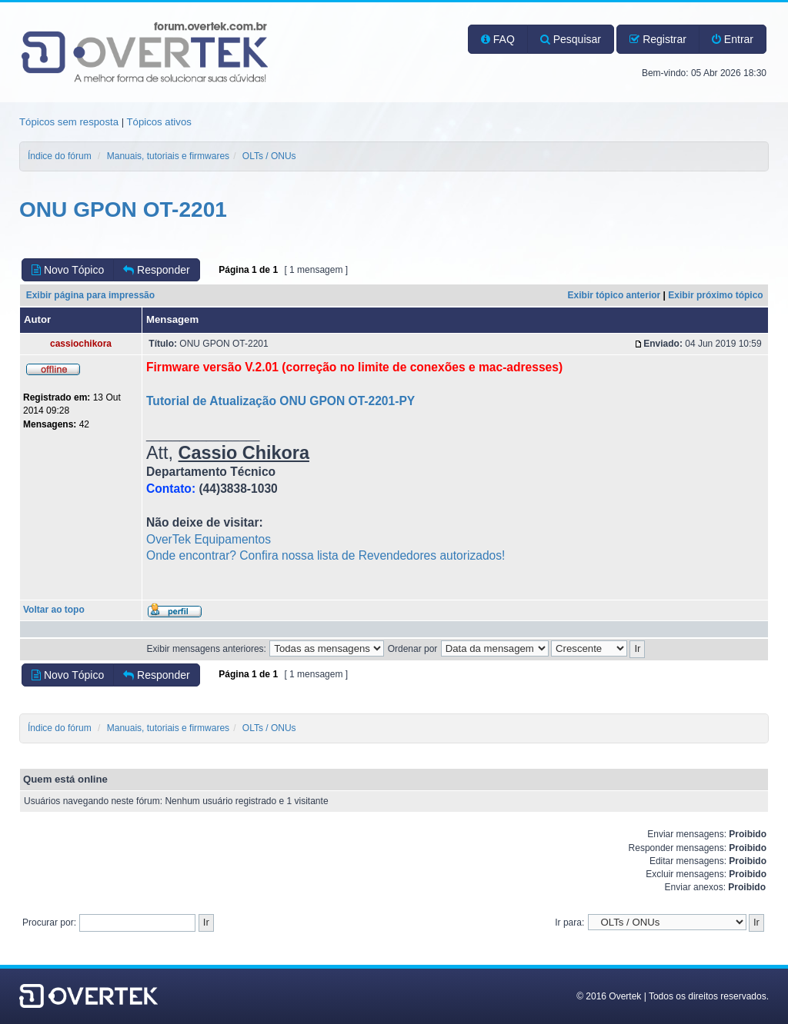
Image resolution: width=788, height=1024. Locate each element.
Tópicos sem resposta (69, 122)
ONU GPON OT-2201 (123, 209)
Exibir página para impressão (90, 295)
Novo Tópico (68, 270)
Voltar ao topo (54, 609)
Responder (156, 270)
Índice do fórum (60, 156)
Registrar (657, 39)
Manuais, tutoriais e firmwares (168, 156)
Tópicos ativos (159, 122)
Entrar (732, 39)
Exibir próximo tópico (715, 295)
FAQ (498, 39)
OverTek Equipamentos (208, 539)
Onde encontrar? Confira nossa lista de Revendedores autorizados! (325, 555)
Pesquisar (570, 39)
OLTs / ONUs (269, 156)
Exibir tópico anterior (614, 295)
